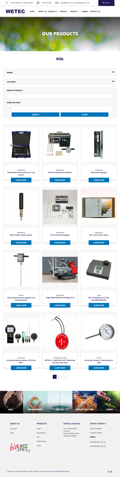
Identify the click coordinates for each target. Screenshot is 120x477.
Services (63, 11)
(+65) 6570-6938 (27, 3)
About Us (42, 11)
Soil (38, 437)
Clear (84, 114)
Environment (41, 433)
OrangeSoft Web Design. (62, 471)
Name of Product (15, 90)
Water (39, 429)
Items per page (13, 102)
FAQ (11, 433)
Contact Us (95, 11)
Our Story (13, 429)
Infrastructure (41, 441)
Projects (74, 11)
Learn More (21, 180)
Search (35, 114)
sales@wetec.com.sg (67, 3)
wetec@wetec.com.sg (82, 3)
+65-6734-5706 (46, 3)
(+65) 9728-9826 (16, 3)
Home (32, 11)
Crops (39, 445)
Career (85, 11)
